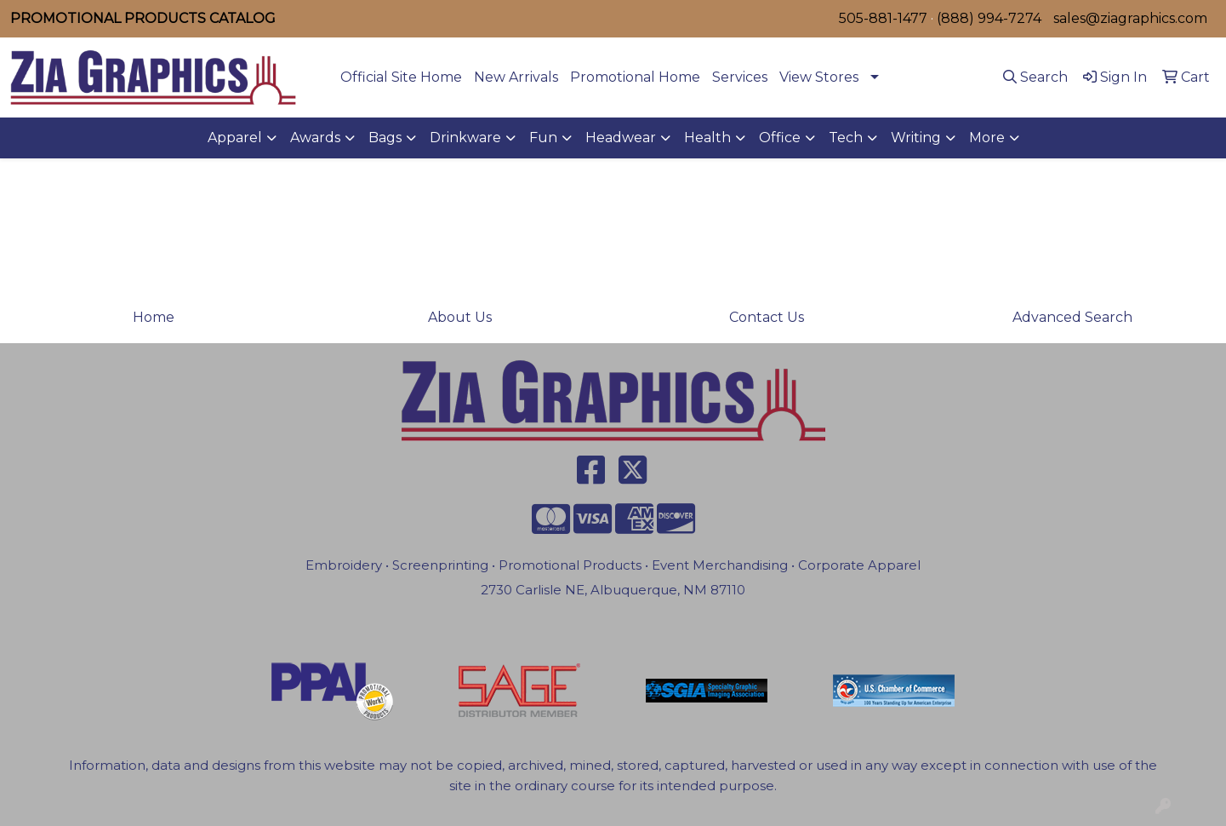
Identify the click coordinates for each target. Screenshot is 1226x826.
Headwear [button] (620, 137)
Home (153, 317)
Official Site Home (401, 77)
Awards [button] (315, 137)
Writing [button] (916, 137)
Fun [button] (543, 137)
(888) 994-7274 (989, 18)
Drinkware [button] (465, 137)
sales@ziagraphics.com (1130, 18)
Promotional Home (635, 77)
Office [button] (780, 137)
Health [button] (707, 137)
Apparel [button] (235, 137)
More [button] (987, 137)
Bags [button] (385, 137)
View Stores (818, 77)
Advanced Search (1072, 317)
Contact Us (766, 317)
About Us (460, 317)
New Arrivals (516, 77)
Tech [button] (846, 137)
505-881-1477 (883, 18)
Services (739, 77)
